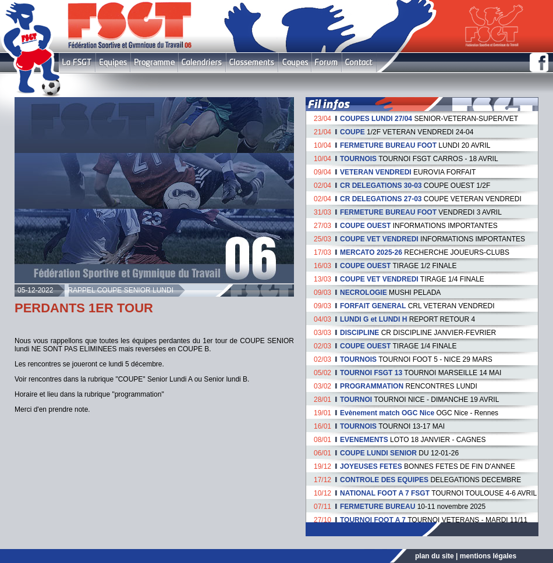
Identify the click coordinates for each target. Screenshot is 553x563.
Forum (326, 62)
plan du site (434, 556)
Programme (154, 62)
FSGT (77, 62)
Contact (359, 62)
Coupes (294, 62)
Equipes (112, 62)
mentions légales (488, 556)
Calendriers (202, 62)
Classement (252, 62)
